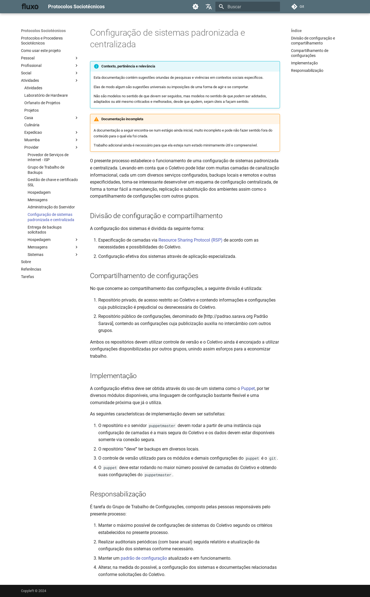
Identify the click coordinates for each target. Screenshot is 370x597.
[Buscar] (247, 7)
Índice (296, 30)
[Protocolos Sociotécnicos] (30, 6)
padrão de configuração (144, 558)
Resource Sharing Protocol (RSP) (190, 240)
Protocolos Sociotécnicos (43, 30)
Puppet (248, 388)
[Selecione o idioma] (208, 6)
